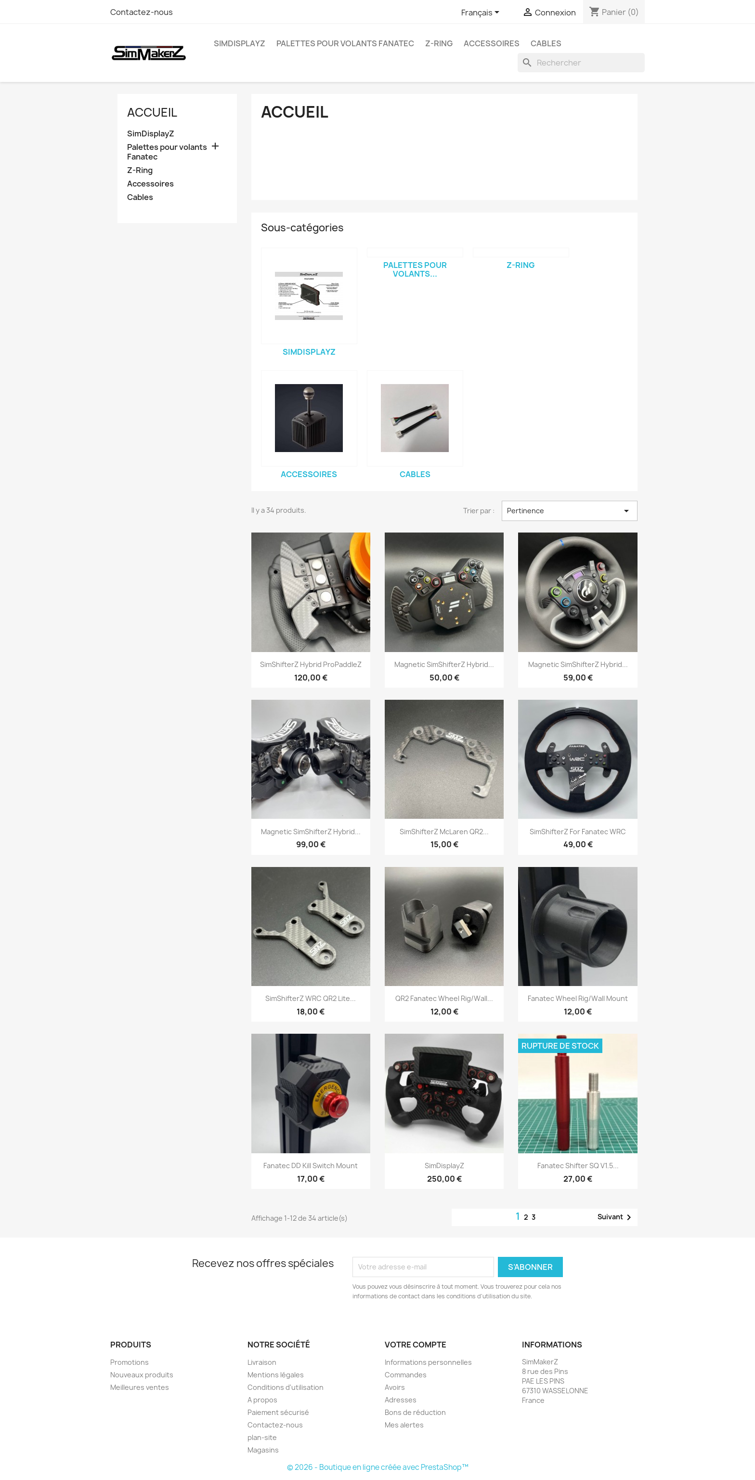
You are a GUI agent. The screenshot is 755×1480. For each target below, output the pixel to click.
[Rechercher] (581, 62)
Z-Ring (439, 43)
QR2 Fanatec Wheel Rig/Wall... (444, 998)
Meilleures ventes (139, 1387)
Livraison (261, 1362)
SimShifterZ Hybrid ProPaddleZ (311, 664)
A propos (262, 1399)
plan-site (262, 1437)
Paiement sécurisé (278, 1412)
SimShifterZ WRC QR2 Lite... (310, 998)
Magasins (263, 1449)
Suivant (616, 1217)
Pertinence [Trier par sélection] (569, 511)
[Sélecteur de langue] (482, 13)
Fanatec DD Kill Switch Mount (310, 1165)
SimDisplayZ (239, 43)
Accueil (152, 112)
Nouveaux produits (141, 1374)
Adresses (401, 1399)
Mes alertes (404, 1424)
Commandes (406, 1374)
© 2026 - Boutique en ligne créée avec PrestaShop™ (378, 1467)
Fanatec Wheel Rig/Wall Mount (578, 998)
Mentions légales (275, 1374)
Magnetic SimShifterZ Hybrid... (444, 664)
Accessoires (492, 43)
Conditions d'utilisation (285, 1387)
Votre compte (415, 1344)
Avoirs (395, 1387)
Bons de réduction (415, 1412)
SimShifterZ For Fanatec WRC (578, 831)
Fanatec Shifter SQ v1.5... (578, 1165)
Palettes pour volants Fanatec (345, 43)
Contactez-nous (141, 12)
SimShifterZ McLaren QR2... (444, 831)
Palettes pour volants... (415, 269)
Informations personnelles (428, 1362)
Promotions (129, 1362)
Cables (546, 43)
